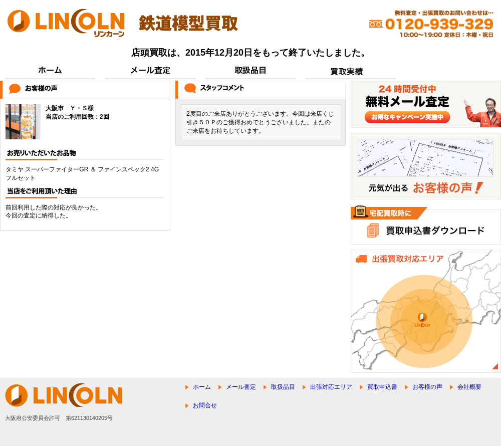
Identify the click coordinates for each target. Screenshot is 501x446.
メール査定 (241, 386)
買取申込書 (382, 386)
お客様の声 (427, 386)
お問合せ (205, 405)
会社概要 (469, 386)
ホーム (202, 386)
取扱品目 (283, 386)
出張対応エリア (331, 386)
